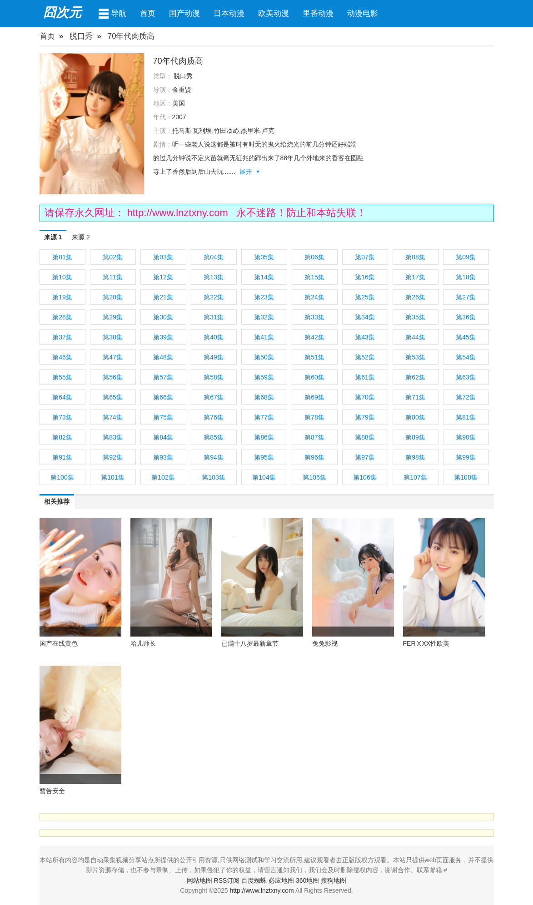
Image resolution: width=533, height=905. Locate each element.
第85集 (214, 437)
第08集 (415, 257)
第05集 (264, 257)
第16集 (365, 277)
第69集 (314, 397)
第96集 (314, 457)
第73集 (62, 417)
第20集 (113, 297)
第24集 (314, 297)
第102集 (162, 477)
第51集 (314, 357)
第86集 (264, 437)
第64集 (62, 397)
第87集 (314, 437)
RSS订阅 (227, 880)
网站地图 (199, 880)
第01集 (62, 257)
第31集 (214, 317)
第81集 (466, 417)
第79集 (365, 417)
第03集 (163, 257)
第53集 (415, 357)
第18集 (466, 277)
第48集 (163, 357)
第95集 (264, 457)
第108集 (465, 477)
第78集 (314, 417)
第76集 (214, 417)
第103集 (213, 477)
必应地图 (281, 880)
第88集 (365, 437)
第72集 (466, 397)
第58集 (214, 377)
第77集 (264, 417)
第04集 (214, 257)
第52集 (365, 357)
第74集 (113, 417)
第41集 (264, 337)
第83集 (113, 437)
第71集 (415, 397)
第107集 (415, 477)
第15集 (314, 277)
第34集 (365, 317)
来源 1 (53, 237)
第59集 (264, 377)
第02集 (113, 257)
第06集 (314, 257)
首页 (147, 13)
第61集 (365, 377)
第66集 (163, 397)
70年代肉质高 (131, 36)
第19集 (62, 297)
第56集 (113, 377)
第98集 (415, 457)
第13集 (214, 277)
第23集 (264, 297)
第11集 (113, 277)
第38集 (113, 337)
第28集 (62, 317)
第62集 (415, 377)
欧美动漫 (273, 13)
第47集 (113, 357)
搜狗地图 (333, 880)
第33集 (314, 317)
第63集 (466, 377)
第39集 (163, 337)
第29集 (113, 317)
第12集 (163, 277)
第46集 (62, 357)
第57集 (163, 377)
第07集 (365, 257)
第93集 (163, 457)
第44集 (415, 337)
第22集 (214, 297)
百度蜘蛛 (254, 880)
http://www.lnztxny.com (179, 212)
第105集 (314, 477)
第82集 (62, 437)
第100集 (62, 477)
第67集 (214, 397)
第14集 (264, 277)
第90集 (466, 437)
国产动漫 (184, 13)
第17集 (415, 277)
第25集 (365, 297)
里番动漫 (318, 13)
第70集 (365, 397)
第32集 (264, 317)
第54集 (466, 357)
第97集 (365, 457)
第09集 (466, 257)
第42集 (314, 337)
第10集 (62, 277)
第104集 (263, 477)
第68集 (264, 397)
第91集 (62, 457)
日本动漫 (229, 13)
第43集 (365, 337)
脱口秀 (81, 36)
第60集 (314, 377)
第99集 (466, 457)
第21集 (163, 297)
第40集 (214, 337)
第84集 (163, 437)
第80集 (415, 417)
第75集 (163, 417)
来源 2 (81, 237)
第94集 (214, 457)
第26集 (415, 297)
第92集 (113, 457)
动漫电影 (362, 13)
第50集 (264, 357)
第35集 (415, 317)
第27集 (466, 297)
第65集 (113, 397)
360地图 (307, 880)
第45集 (466, 337)
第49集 (214, 357)
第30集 (163, 317)
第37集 (62, 337)
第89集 (415, 437)
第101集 (112, 477)
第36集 (466, 317)
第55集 (62, 377)
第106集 (364, 477)
